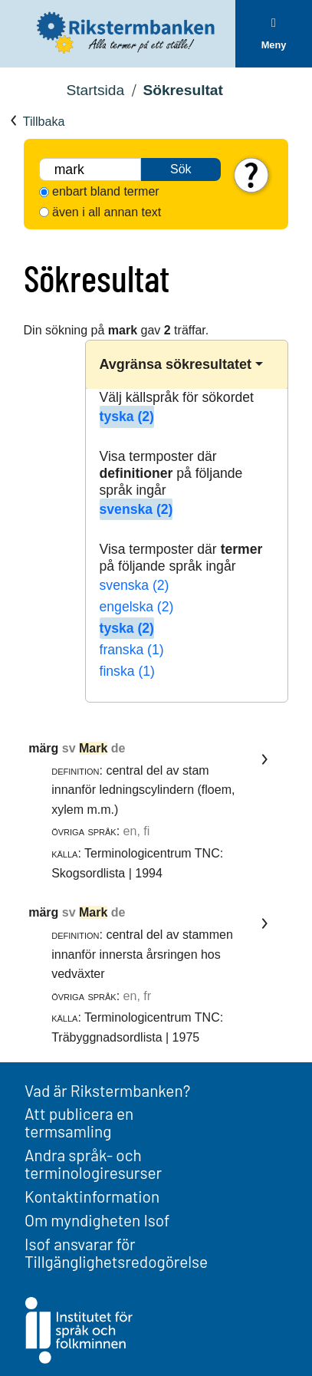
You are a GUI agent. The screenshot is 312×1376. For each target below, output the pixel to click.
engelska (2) (137, 606)
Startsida (95, 90)
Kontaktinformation (92, 1196)
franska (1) (132, 649)
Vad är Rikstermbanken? (107, 1090)
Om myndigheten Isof (97, 1220)
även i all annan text (106, 212)
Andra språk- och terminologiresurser (93, 1163)
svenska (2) (136, 509)
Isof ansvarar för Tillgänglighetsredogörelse (116, 1252)
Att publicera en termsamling (79, 1122)
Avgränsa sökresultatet (175, 364)
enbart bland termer (105, 191)
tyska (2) (127, 416)
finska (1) (127, 671)
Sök (181, 169)
